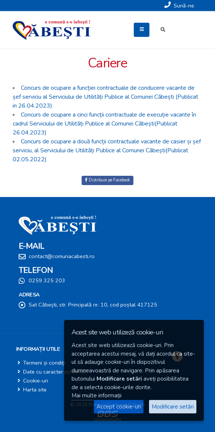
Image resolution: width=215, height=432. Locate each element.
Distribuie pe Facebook (107, 180)
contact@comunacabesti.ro (62, 256)
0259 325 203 (47, 280)
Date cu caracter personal (54, 371)
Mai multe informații (96, 395)
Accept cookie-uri (119, 406)
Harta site (35, 389)
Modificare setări (173, 406)
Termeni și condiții (44, 362)
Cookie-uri (35, 380)
